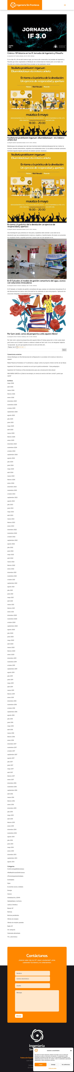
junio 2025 (10, 422)
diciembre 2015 (11, 808)
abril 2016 (10, 794)
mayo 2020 (10, 640)
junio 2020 (10, 636)
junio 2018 (10, 722)
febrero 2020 (11, 651)
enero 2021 (10, 612)
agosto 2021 (10, 586)
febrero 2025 (11, 437)
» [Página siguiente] (24, 347)
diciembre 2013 (11, 854)
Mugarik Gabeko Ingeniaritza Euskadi (17, 142)
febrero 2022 (11, 565)
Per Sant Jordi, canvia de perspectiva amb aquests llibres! (32, 333)
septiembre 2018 (12, 712)
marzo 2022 (10, 562)
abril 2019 (10, 686)
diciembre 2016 (11, 783)
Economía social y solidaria (15, 887)
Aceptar (40, 1064)
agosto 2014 (10, 836)
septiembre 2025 (12, 412)
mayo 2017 (10, 769)
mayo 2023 (10, 512)
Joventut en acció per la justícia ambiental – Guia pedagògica (41, 366)
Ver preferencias (66, 1064)
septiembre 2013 (12, 858)
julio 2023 (10, 504)
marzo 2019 (10, 690)
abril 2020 (10, 644)
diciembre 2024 (12, 444)
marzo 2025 (10, 433)
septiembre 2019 (12, 669)
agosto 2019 (10, 672)
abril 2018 (10, 729)
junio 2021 (10, 594)
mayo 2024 (10, 469)
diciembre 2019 (11, 658)
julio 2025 (10, 419)
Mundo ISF (10, 908)
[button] (71, 1050)
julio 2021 (10, 590)
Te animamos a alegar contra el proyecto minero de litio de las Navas (45, 363)
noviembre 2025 (12, 404)
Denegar (53, 1064)
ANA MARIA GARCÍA (13, 373)
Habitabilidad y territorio (14, 901)
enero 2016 (10, 804)
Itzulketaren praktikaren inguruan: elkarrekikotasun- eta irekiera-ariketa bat (36, 138)
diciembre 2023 (12, 486)
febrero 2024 (11, 479)
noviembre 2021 (12, 576)
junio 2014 (10, 844)
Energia (9, 890)
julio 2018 (10, 719)
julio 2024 (10, 462)
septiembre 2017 (12, 754)
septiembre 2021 (12, 583)
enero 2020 (10, 654)
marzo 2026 (10, 390)
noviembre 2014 (12, 833)
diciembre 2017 (11, 744)
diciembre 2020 (12, 615)
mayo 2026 (10, 383)
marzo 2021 (10, 604)
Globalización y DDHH (13, 897)
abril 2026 (10, 387)
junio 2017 (10, 765)
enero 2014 (10, 851)
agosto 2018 (10, 715)
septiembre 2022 (12, 540)
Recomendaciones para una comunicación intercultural (39, 370)
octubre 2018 (11, 708)
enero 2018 (10, 740)
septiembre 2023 (12, 497)
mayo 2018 (10, 726)
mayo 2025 (10, 426)
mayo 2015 (10, 815)
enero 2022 (10, 569)
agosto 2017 (10, 758)
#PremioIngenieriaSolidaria (15, 876)
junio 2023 (10, 508)
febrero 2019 (11, 694)
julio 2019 (10, 676)
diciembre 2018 (11, 701)
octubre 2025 (11, 408)
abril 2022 (10, 558)
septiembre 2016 (12, 790)
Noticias (32, 56)
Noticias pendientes (13, 915)
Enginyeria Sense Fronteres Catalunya (17, 285)
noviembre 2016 (12, 786)
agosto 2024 (11, 458)
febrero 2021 (11, 608)
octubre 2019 (11, 665)
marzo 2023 (10, 519)
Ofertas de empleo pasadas (15, 922)
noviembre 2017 (12, 747)
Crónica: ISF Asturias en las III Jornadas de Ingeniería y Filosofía (35, 53)
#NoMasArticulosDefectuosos (16, 872)
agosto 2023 (11, 501)
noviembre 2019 (12, 662)
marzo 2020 (10, 647)
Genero (9, 894)
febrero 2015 (11, 822)
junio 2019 (10, 679)
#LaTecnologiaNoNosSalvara (15, 869)
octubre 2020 (11, 622)
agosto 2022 (11, 544)
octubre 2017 (11, 751)
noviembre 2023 (12, 490)
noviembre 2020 (12, 619)
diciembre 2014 (11, 829)
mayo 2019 (10, 683)
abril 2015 (10, 819)
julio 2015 (10, 811)
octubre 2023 (11, 494)
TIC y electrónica (12, 937)
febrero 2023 (11, 522)
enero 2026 (10, 397)
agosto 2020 (11, 629)
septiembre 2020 (12, 626)
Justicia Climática (12, 904)
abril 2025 (10, 429)
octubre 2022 (11, 536)
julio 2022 (10, 547)
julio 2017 (10, 761)
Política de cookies (52, 1068)
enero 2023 (10, 526)
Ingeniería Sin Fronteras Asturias (16, 56)
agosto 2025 (11, 415)
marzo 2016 (10, 797)
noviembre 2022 (12, 533)
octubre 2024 (11, 451)
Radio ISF (10, 926)
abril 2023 (10, 515)
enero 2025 (10, 440)
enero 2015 (10, 826)
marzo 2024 (10, 476)
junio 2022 (10, 551)
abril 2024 (10, 472)
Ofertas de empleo (12, 919)
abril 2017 (10, 772)
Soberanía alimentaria (13, 933)
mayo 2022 (10, 554)
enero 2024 (10, 483)
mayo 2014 (10, 847)
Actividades (10, 879)
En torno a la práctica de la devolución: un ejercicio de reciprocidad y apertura (31, 225)
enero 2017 (10, 779)
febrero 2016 (11, 801)
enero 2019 (10, 697)
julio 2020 (10, 633)
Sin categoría (11, 929)
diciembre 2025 (12, 401)
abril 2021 (10, 601)
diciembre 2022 (12, 529)
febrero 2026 (11, 394)
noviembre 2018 (12, 704)
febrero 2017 (11, 776)
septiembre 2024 (12, 454)
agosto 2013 (10, 861)
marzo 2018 (10, 733)
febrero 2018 (11, 736)
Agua (8, 883)
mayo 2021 (10, 597)
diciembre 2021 (11, 572)
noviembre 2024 (12, 447)
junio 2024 (10, 465)
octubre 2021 (11, 579)
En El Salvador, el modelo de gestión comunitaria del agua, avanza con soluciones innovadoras (36, 281)
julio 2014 (10, 840)
